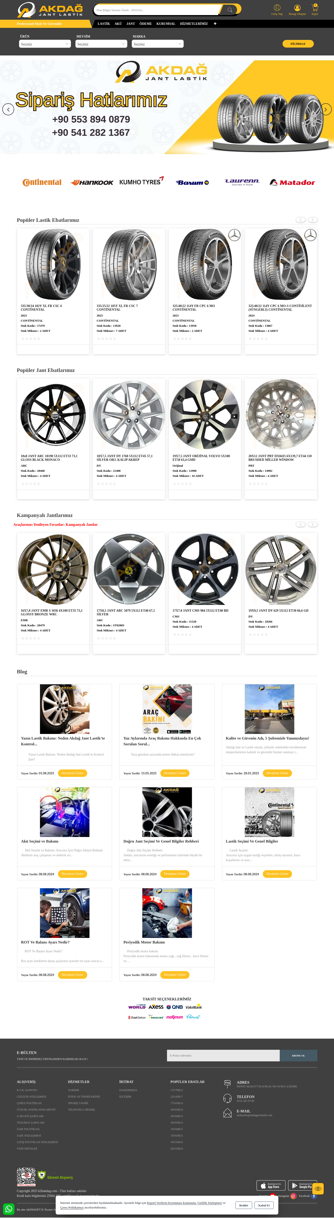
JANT (130, 24)
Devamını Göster (73, 773)
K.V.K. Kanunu (27, 1090)
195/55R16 (176, 1142)
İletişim (125, 1096)
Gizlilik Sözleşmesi (31, 1096)
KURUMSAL (166, 24)
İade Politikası (28, 1129)
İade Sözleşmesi (29, 1135)
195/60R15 (176, 1129)
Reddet (243, 1205)
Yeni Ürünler (27, 1148)
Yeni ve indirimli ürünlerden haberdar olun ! (52, 1059)
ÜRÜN (24, 36)
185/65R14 (176, 1109)
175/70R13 (176, 1090)
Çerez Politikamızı (72, 1207)
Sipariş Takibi (78, 1103)
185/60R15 (176, 1116)
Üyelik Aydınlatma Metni (36, 1109)
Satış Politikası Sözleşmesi (37, 1142)
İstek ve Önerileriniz (84, 1096)
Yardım (73, 1090)
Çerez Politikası (29, 1103)
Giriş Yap (277, 9)
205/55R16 (176, 1148)
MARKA (139, 36)
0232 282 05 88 (245, 1101)
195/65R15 (176, 1135)
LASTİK (104, 24)
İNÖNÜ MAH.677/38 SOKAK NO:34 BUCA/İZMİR (267, 1087)
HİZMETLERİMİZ (194, 24)
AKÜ (118, 24)
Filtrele (298, 43)
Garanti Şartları (30, 1116)
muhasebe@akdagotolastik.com (254, 1115)
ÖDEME (146, 24)
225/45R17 (176, 1096)
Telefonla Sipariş (81, 1109)
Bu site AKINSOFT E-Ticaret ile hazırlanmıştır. (46, 1210)
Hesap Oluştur (297, 10)
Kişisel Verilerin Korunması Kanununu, (172, 1203)
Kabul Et (264, 1205)
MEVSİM (83, 36)
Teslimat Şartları (31, 1122)
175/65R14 (176, 1103)
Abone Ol (298, 1055)
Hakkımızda (128, 1090)
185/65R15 (176, 1122)
